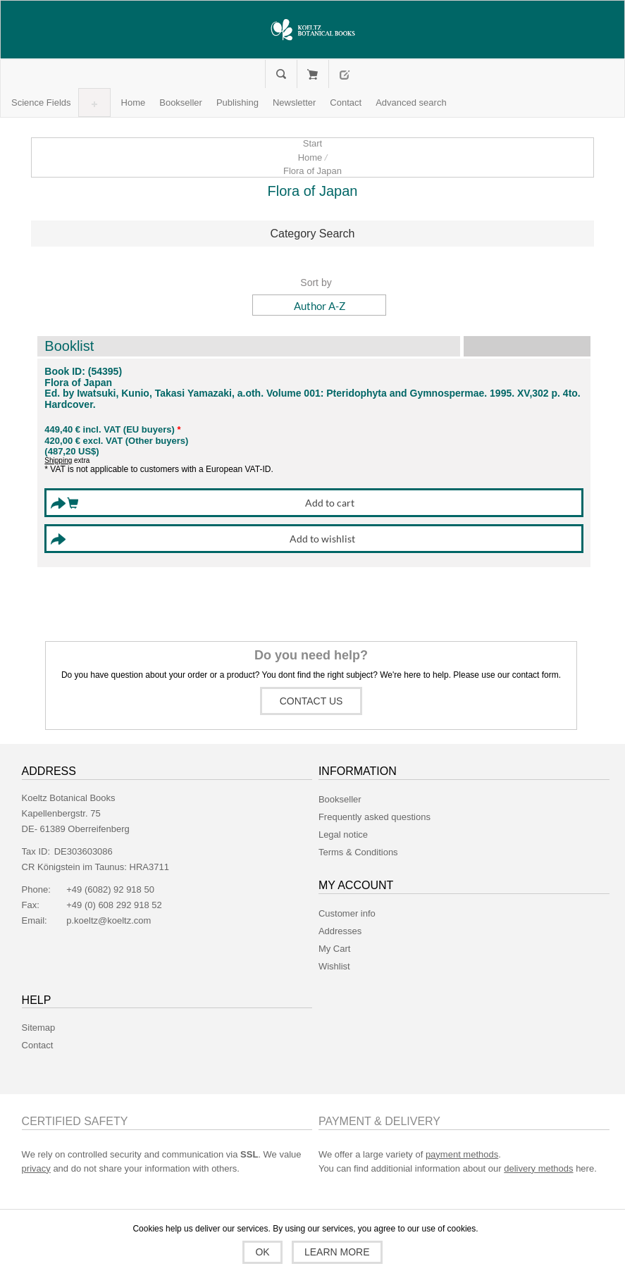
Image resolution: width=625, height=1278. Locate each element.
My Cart (312, 74)
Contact (38, 1045)
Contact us (311, 701)
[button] (41, 102)
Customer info (347, 913)
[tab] (312, 234)
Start (312, 143)
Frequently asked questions (374, 817)
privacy (36, 1168)
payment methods (462, 1154)
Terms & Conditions (358, 852)
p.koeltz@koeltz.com (108, 920)
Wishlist (334, 966)
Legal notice (343, 834)
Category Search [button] (312, 234)
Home (310, 157)
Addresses (339, 931)
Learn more (337, 1252)
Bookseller (339, 799)
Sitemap (39, 1027)
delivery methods (538, 1168)
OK (262, 1252)
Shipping (58, 460)
